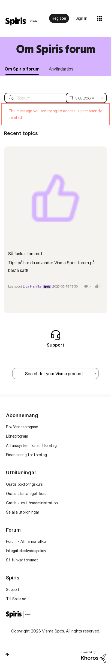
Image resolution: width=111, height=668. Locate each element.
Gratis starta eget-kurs (26, 493)
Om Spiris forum (55, 49)
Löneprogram (17, 436)
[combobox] (55, 98)
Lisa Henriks (32, 286)
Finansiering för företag (26, 454)
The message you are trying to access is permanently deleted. (55, 114)
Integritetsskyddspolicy (26, 550)
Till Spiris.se (16, 598)
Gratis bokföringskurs (24, 484)
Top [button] (7, 654)
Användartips (61, 69)
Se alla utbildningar (22, 512)
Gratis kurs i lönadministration (32, 502)
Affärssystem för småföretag (31, 445)
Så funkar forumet (25, 253)
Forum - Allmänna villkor (26, 541)
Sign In (81, 18)
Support (12, 589)
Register (59, 18)
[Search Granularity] (86, 98)
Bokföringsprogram (22, 426)
